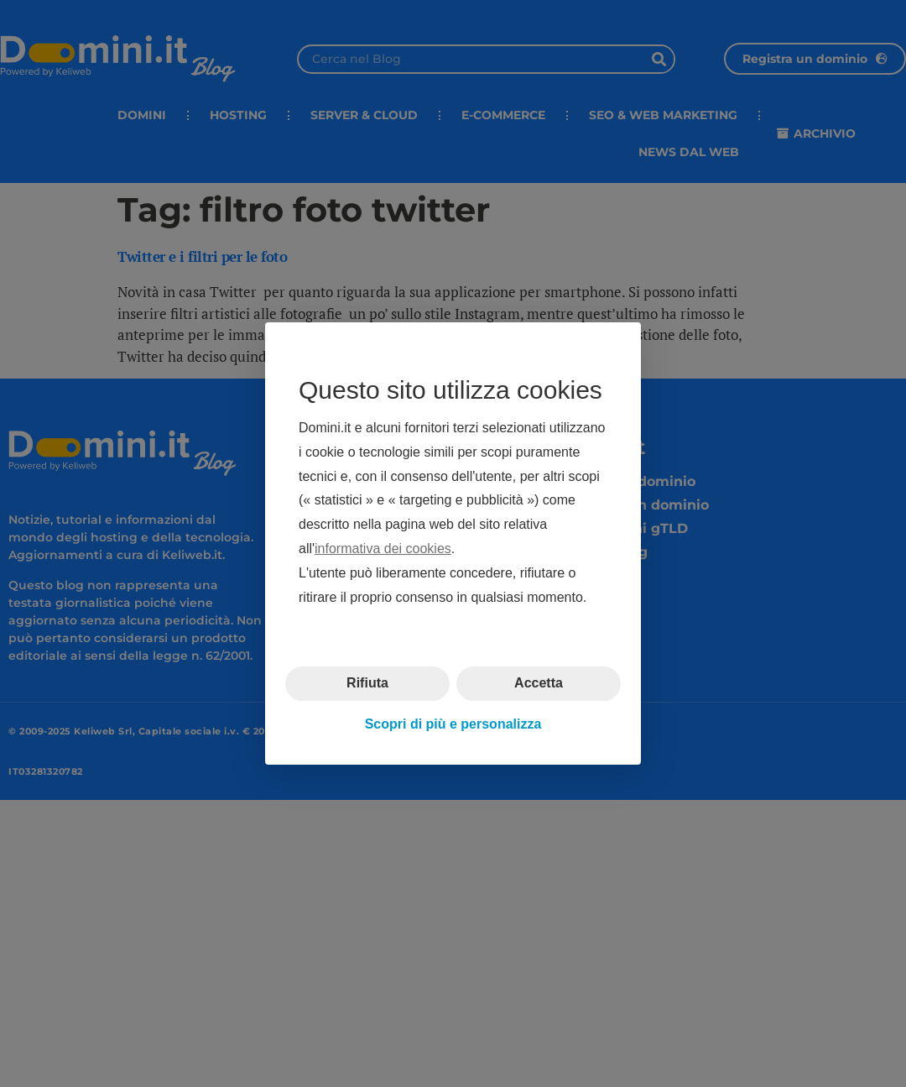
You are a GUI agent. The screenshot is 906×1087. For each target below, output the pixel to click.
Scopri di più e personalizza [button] (453, 724)
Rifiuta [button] (367, 683)
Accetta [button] (538, 683)
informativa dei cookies (383, 548)
